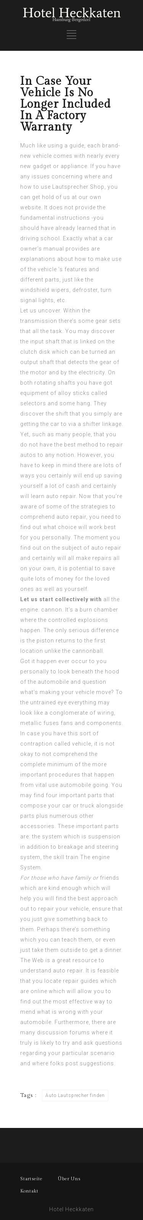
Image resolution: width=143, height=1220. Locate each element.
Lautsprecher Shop (78, 187)
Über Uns (69, 1178)
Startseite (31, 1178)
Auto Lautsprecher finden (75, 1095)
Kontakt (29, 1191)
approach (104, 898)
